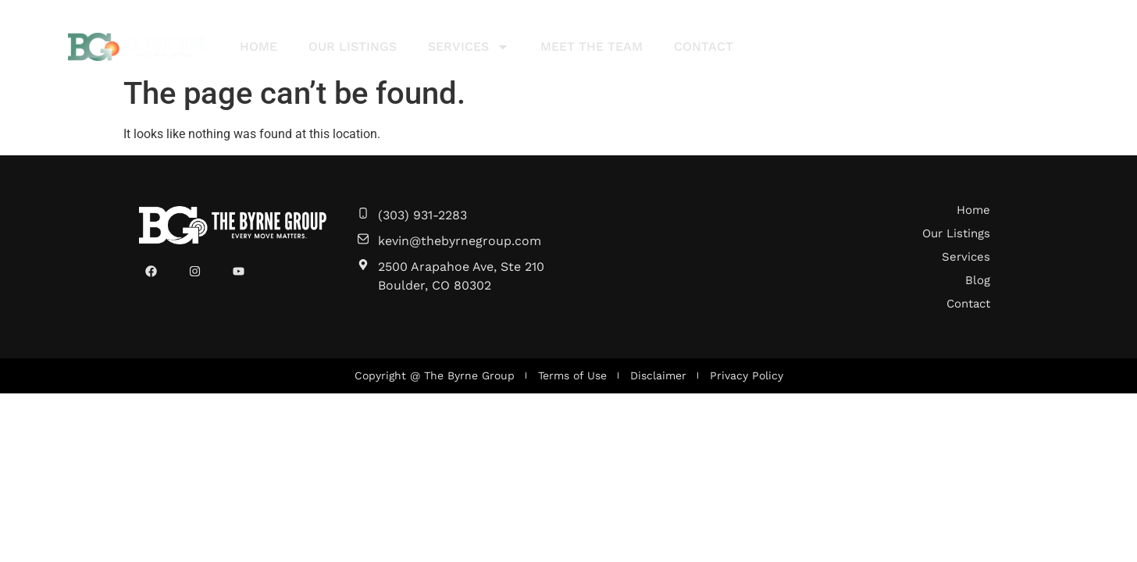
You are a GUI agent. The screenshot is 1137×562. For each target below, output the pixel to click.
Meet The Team (591, 46)
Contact (703, 46)
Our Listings (352, 46)
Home (258, 46)
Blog (977, 280)
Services (468, 47)
